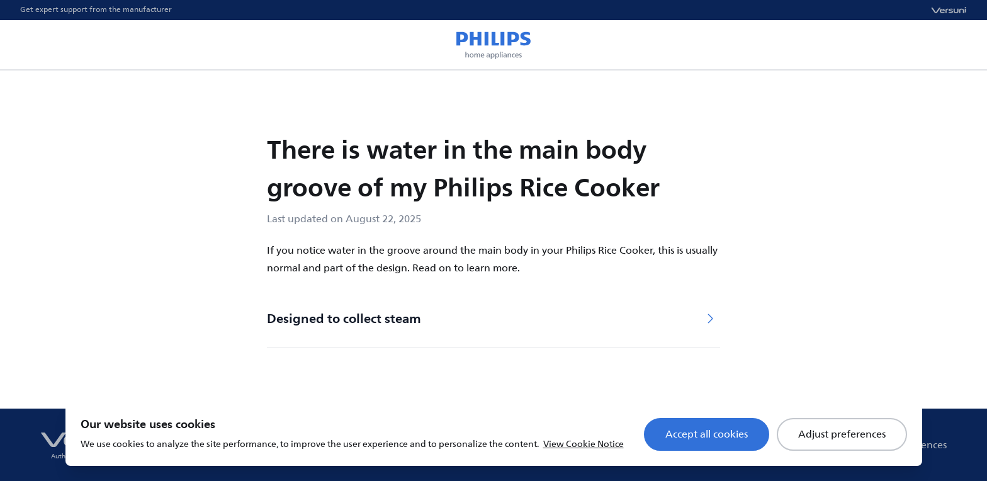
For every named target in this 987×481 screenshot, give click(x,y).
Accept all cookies (706, 434)
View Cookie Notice (583, 444)
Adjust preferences (842, 434)
